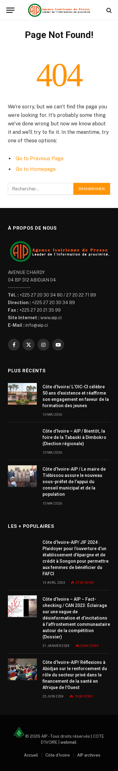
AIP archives (88, 755)
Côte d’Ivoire (57, 755)
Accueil (31, 755)
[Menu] (10, 10)
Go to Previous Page (40, 158)
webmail (68, 742)
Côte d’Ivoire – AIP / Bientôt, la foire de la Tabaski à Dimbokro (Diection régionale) (74, 437)
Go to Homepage (36, 169)
